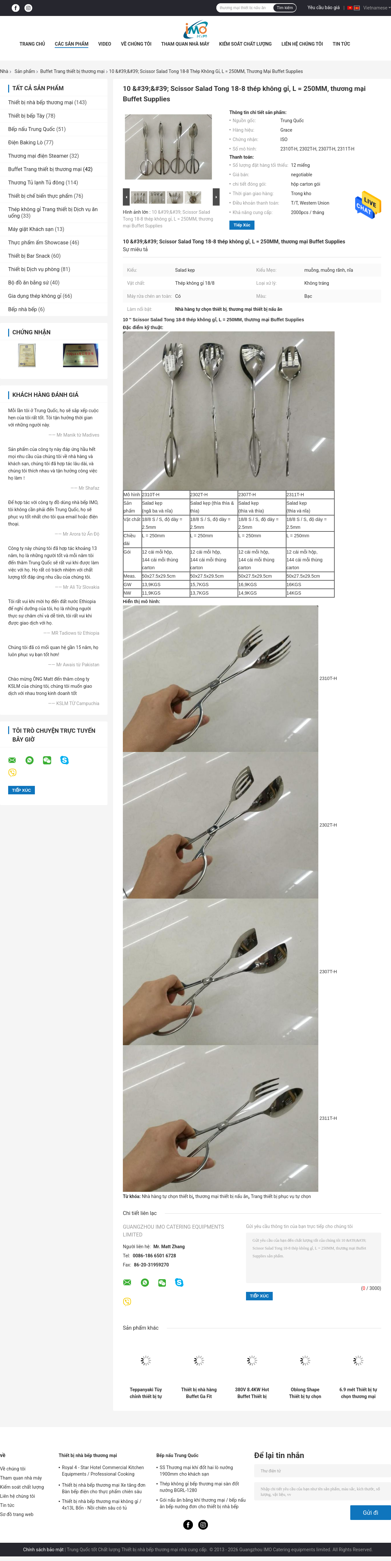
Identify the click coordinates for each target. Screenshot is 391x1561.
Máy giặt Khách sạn (30, 229)
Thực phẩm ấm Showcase (38, 242)
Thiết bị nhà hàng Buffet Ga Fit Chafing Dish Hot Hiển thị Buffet (199, 1393)
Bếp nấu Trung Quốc (31, 129)
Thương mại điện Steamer (38, 156)
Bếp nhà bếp (22, 309)
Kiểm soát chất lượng (245, 44)
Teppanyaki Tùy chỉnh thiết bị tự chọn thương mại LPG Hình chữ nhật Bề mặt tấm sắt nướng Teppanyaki (146, 1393)
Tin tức (341, 44)
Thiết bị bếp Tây (26, 116)
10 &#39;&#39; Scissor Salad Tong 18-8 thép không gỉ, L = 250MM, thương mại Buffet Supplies (168, 219)
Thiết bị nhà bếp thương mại (40, 102)
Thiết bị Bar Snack (29, 256)
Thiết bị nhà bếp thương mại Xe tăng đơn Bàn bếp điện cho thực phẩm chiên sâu (103, 1488)
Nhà (4, 71)
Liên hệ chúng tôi (302, 44)
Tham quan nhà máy (185, 44)
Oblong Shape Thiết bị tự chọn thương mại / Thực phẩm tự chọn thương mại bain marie (305, 1393)
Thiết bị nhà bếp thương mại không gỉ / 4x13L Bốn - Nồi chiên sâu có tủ (101, 1504)
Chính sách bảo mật (43, 1549)
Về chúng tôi (136, 44)
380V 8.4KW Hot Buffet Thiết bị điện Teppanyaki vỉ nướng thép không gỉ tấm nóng (252, 1393)
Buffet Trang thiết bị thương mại (72, 71)
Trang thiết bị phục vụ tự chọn (281, 1196)
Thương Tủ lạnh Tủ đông (36, 183)
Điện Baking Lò (25, 142)
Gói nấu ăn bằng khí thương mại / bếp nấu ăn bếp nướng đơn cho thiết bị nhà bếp (203, 1503)
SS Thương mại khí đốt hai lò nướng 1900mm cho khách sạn (196, 1471)
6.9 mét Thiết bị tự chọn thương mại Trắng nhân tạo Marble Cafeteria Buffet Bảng (358, 1393)
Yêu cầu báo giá (324, 7)
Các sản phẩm (71, 44)
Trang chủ (32, 44)
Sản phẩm (25, 71)
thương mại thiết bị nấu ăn (221, 1196)
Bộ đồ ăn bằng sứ (28, 283)
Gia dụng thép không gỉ (34, 296)
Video (104, 44)
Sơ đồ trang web (17, 1514)
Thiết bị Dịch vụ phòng (34, 269)
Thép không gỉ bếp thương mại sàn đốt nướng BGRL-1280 (199, 1487)
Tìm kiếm (285, 8)
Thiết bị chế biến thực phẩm (40, 196)
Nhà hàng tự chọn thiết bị (167, 1196)
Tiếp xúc (242, 225)
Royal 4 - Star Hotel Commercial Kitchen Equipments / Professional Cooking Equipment (103, 1472)
